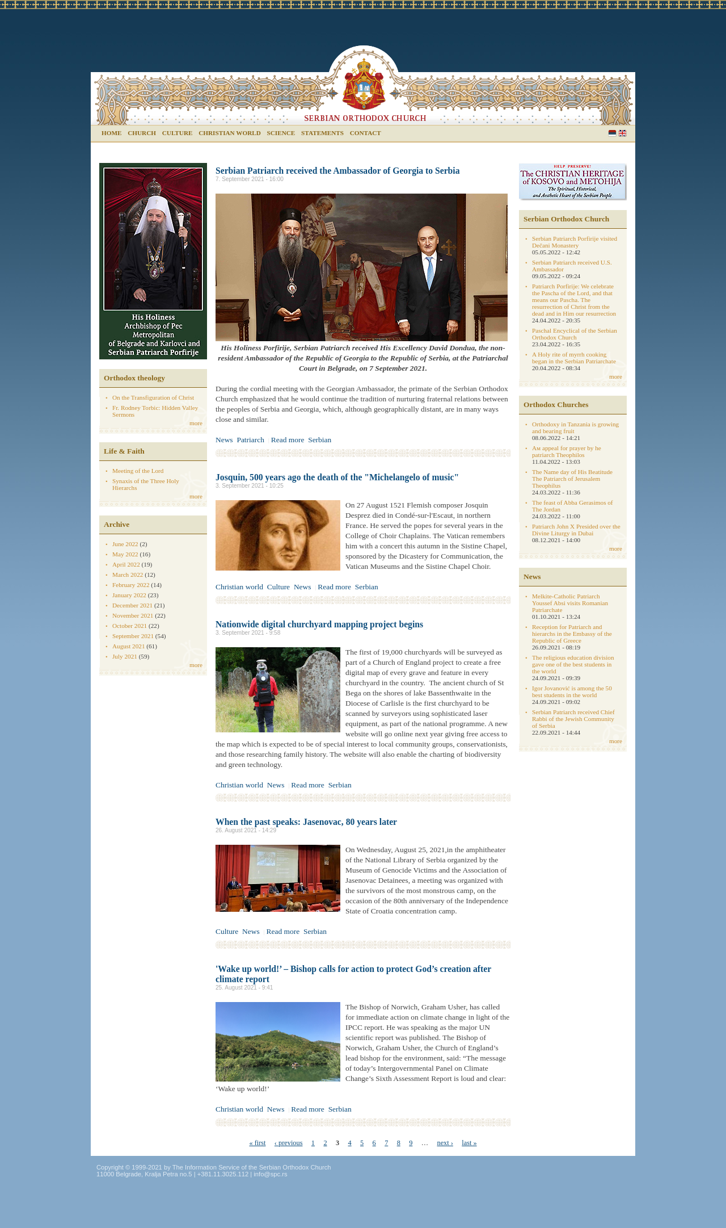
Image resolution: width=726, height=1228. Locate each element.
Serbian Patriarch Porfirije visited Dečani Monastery (574, 242)
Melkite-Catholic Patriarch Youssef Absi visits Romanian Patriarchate (570, 603)
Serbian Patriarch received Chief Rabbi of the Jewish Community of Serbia (573, 719)
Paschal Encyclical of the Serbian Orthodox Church (574, 334)
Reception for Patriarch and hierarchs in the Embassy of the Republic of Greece (572, 633)
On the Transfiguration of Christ (153, 397)
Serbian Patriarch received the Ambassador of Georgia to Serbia (338, 170)
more (195, 423)
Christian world (230, 132)
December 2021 (132, 605)
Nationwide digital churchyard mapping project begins (319, 624)
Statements (322, 132)
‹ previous (289, 1143)
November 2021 (132, 615)
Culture (177, 132)
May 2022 (125, 554)
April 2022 (126, 564)
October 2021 (129, 625)
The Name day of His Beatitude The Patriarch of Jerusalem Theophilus (572, 478)
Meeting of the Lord (137, 470)
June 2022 (125, 543)
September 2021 (133, 635)
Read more (288, 439)
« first (257, 1143)
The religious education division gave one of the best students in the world (573, 664)
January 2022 (129, 595)
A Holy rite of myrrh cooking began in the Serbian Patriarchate (574, 357)
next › (445, 1143)
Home (111, 132)
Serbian (612, 133)
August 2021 (128, 646)
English (622, 133)
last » (469, 1143)
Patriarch (250, 439)
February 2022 (131, 584)
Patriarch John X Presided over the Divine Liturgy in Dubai (576, 530)
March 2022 (127, 574)
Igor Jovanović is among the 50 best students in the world (572, 691)
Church (142, 132)
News (224, 439)
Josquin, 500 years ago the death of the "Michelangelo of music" (337, 477)
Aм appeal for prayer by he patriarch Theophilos (566, 451)
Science (281, 132)
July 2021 (124, 656)
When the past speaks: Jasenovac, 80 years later (306, 822)
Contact (365, 132)
